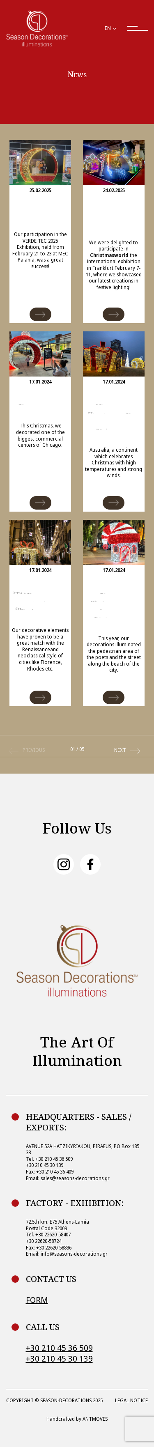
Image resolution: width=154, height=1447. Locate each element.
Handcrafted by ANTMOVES (77, 1418)
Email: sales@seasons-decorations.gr (68, 1178)
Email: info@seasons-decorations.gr (67, 1253)
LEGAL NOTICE (131, 1400)
